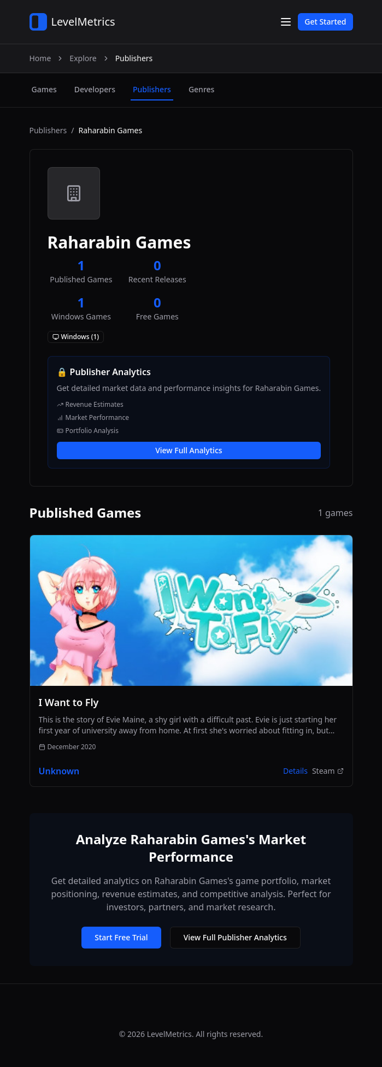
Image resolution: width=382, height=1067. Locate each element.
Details (295, 771)
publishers (152, 89)
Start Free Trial (121, 937)
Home (40, 58)
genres (201, 89)
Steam (328, 771)
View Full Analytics (188, 450)
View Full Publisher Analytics (235, 937)
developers (94, 89)
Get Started (325, 21)
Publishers (48, 130)
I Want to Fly (69, 702)
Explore (82, 58)
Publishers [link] (134, 58)
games (44, 89)
